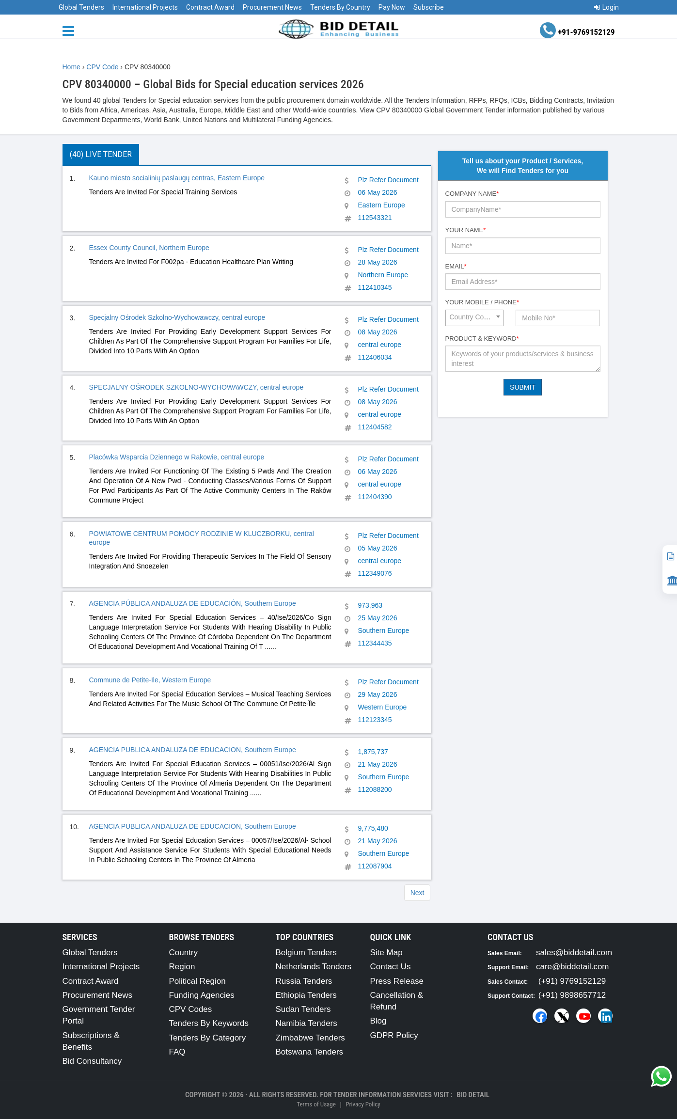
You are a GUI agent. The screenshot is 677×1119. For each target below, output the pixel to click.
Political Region (197, 981)
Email (456, 266)
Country (183, 952)
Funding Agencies (202, 995)
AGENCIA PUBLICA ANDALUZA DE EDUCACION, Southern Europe (192, 750)
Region (182, 966)
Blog (378, 1020)
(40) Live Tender (101, 154)
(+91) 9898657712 (572, 995)
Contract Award (210, 7)
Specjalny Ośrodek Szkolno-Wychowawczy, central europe (177, 317)
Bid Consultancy (92, 1061)
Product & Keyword (482, 338)
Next (417, 893)
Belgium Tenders (306, 952)
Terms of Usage (316, 1104)
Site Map (386, 952)
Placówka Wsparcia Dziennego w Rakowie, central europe (177, 457)
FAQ (177, 1051)
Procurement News (272, 7)
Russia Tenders (304, 981)
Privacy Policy (363, 1104)
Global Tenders (81, 7)
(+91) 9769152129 (572, 981)
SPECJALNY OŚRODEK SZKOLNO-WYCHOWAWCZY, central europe (196, 387)
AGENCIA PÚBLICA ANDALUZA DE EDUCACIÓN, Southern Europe (192, 603)
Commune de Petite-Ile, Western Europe (150, 680)
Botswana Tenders (310, 1051)
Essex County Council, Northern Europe (149, 248)
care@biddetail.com (572, 966)
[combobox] (474, 318)
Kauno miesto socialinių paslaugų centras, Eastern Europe (177, 178)
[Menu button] (71, 30)
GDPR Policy (394, 1035)
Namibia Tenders (306, 1023)
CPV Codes (190, 1009)
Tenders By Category (207, 1037)
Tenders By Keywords (209, 1023)
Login (606, 7)
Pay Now (391, 7)
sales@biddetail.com (574, 952)
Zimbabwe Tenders (310, 1037)
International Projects (145, 7)
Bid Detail (473, 1094)
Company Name (472, 193)
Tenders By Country (340, 7)
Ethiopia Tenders (306, 995)
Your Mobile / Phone (482, 302)
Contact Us (390, 966)
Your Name (465, 230)
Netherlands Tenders (314, 966)
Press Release (397, 981)
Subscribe (428, 7)
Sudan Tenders (303, 1009)
